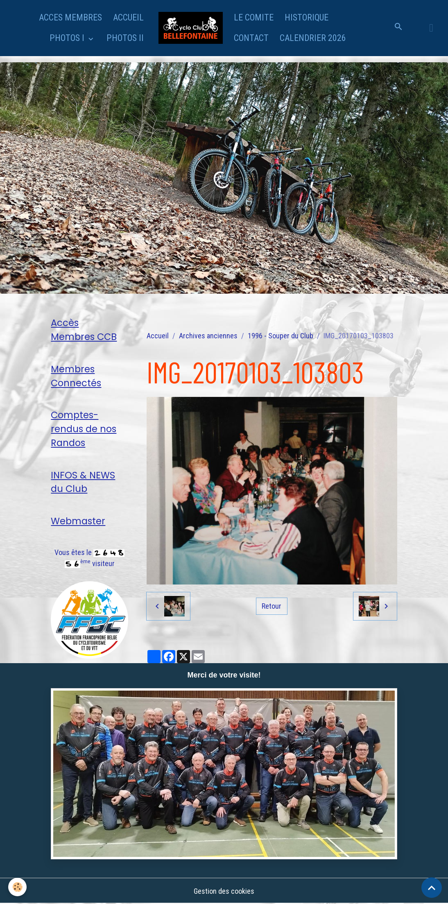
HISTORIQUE (306, 17)
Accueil (158, 335)
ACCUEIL (128, 17)
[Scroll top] (431, 887)
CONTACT (251, 38)
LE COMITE (254, 17)
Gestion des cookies (224, 891)
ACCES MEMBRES (70, 17)
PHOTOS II (125, 38)
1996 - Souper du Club (280, 335)
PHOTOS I (68, 38)
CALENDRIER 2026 (313, 38)
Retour (271, 606)
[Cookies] (17, 887)
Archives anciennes (208, 335)
